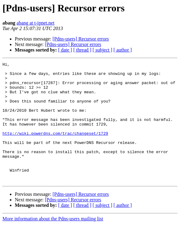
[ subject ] (102, 49)
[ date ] (65, 49)
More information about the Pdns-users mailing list (52, 242)
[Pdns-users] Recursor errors (81, 38)
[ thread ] (82, 49)
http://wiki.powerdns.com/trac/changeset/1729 (55, 148)
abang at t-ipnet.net (35, 22)
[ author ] (123, 49)
